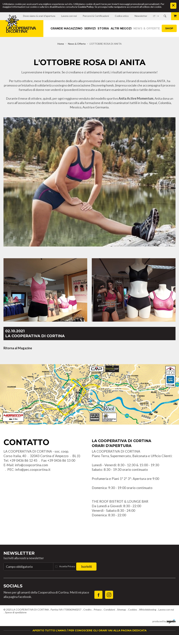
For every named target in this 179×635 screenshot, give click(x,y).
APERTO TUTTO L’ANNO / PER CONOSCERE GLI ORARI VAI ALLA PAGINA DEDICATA (89, 630)
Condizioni (109, 609)
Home (61, 43)
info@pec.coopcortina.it (33, 469)
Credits (87, 609)
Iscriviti (86, 566)
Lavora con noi (166, 609)
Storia (103, 28)
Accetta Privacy (67, 566)
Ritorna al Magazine (17, 348)
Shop (169, 28)
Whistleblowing (147, 609)
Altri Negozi (121, 28)
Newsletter (19, 553)
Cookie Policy (86, 6)
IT (154, 16)
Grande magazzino (67, 28)
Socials (12, 585)
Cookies (132, 609)
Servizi (90, 28)
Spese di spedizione (16, 612)
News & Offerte (146, 28)
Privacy (98, 609)
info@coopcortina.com (31, 465)
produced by (164, 621)
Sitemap (121, 609)
